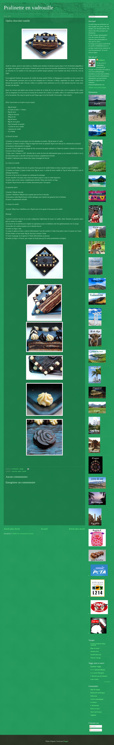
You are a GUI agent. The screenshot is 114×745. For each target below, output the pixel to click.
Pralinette (101, 60)
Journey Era (94, 651)
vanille (24, 471)
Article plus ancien (77, 529)
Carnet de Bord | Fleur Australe (97, 644)
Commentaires (95, 730)
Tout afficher (107, 681)
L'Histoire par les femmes (98, 676)
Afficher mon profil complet (97, 87)
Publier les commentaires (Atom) (23, 533)
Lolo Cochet (94, 679)
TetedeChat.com (95, 654)
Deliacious (93, 696)
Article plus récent (12, 529)
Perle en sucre (95, 709)
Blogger (65, 741)
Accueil (44, 529)
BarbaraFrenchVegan (97, 693)
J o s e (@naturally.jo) (97, 670)
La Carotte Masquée (97, 673)
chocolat (14, 471)
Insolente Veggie (95, 666)
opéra (19, 471)
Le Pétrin (93, 702)
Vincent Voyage (95, 658)
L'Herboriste (94, 705)
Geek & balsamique (96, 699)
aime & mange (95, 689)
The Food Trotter (96, 712)
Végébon (93, 715)
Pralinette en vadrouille (28, 7)
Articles (93, 726)
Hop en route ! (95, 648)
